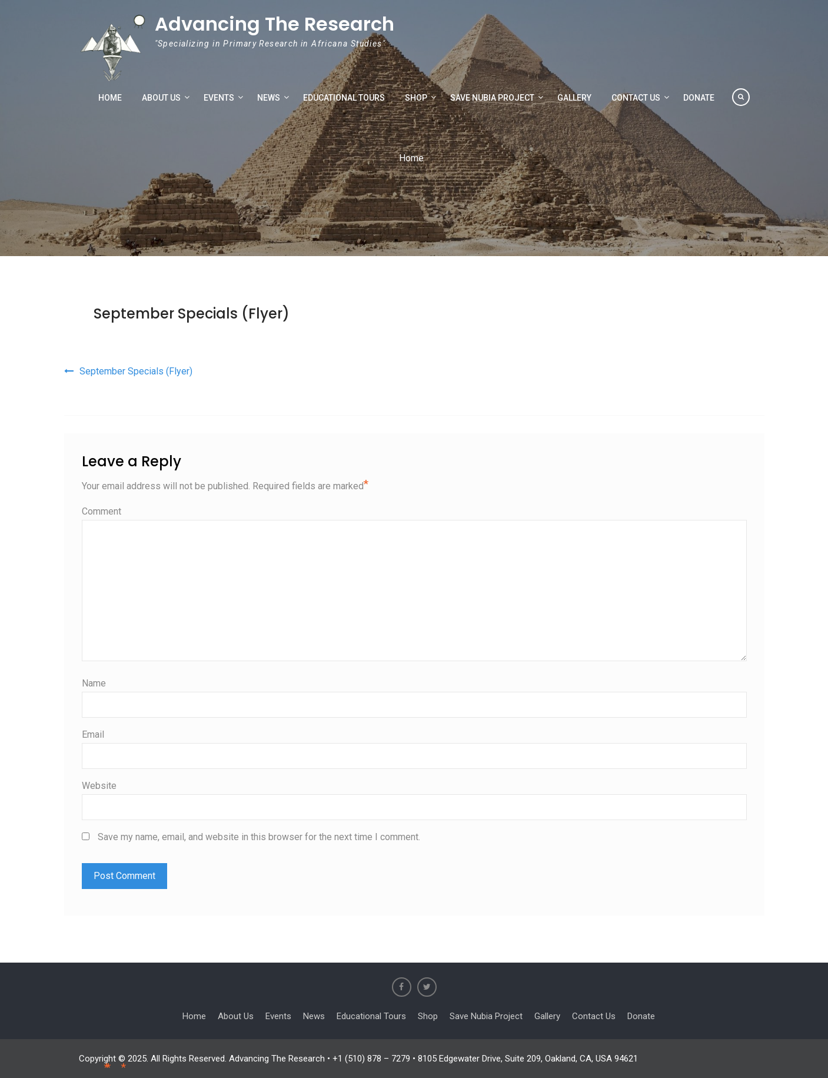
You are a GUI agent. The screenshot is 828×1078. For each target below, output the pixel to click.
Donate (698, 97)
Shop (416, 97)
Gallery (574, 97)
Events (219, 97)
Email (93, 734)
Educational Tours (344, 97)
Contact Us (635, 97)
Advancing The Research (274, 24)
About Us (161, 97)
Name (94, 683)
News (268, 97)
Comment (101, 511)
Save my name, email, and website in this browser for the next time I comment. (259, 837)
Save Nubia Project (492, 97)
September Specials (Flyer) (192, 313)
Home (110, 97)
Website (99, 785)
